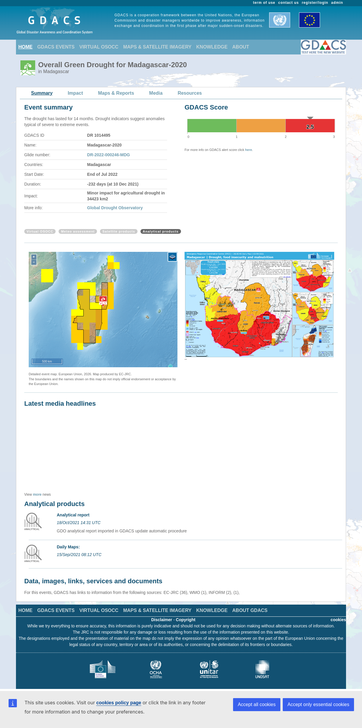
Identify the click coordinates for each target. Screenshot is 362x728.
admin (337, 3)
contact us (288, 3)
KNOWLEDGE (212, 46)
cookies (338, 619)
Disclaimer (161, 619)
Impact (75, 93)
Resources (190, 93)
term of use (264, 3)
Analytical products (161, 231)
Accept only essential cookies (318, 704)
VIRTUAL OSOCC (98, 46)
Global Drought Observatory (115, 207)
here (248, 150)
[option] (259, 307)
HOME (25, 46)
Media (155, 93)
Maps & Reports (116, 93)
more (37, 494)
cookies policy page (118, 702)
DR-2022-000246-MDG (108, 154)
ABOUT (240, 46)
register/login (315, 3)
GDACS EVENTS (56, 46)
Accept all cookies (257, 704)
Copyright (185, 619)
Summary (42, 93)
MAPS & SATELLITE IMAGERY (157, 46)
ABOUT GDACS (249, 610)
